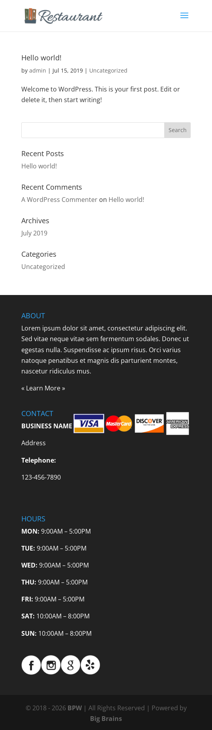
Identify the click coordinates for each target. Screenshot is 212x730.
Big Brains (106, 718)
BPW (75, 708)
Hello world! (41, 57)
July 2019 (34, 233)
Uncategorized (108, 70)
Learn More (43, 388)
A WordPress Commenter (59, 199)
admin (37, 70)
